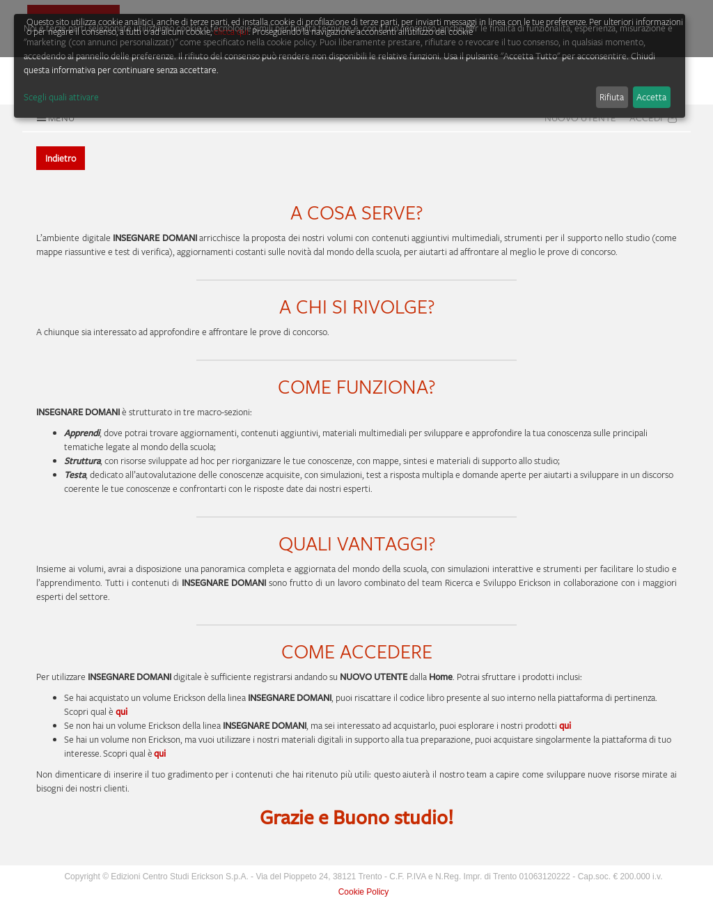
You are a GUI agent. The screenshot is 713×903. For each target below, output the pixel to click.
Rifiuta (612, 97)
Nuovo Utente (580, 117)
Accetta (651, 97)
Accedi (653, 117)
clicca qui (231, 31)
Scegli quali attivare (61, 97)
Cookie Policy (363, 892)
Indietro (60, 158)
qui (565, 725)
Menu (54, 117)
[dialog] (349, 66)
